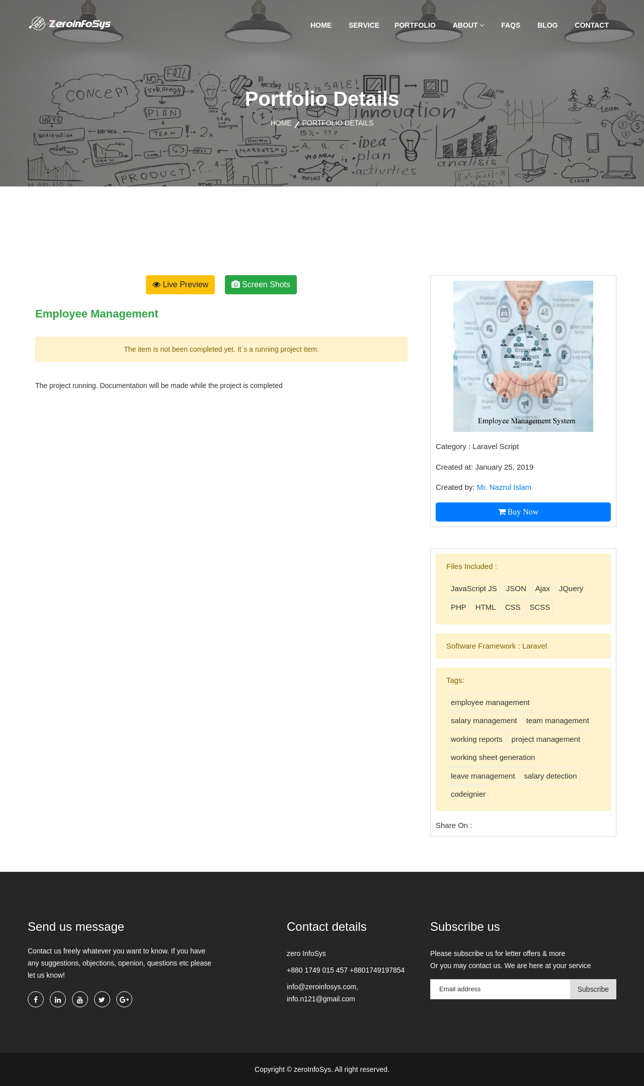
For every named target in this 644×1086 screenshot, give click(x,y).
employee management (490, 702)
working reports (477, 739)
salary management (484, 720)
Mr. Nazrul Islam (504, 487)
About (469, 25)
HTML (485, 607)
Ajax (542, 588)
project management (546, 739)
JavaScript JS (474, 588)
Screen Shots (261, 284)
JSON (516, 588)
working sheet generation (493, 757)
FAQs (510, 25)
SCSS (540, 607)
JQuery (571, 588)
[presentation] (55, 235)
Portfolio (415, 25)
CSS (513, 607)
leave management (483, 776)
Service (364, 25)
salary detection (550, 776)
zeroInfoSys (311, 1069)
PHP (458, 607)
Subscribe (593, 989)
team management (557, 720)
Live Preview (180, 284)
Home (321, 25)
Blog (547, 25)
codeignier (468, 794)
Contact (592, 25)
